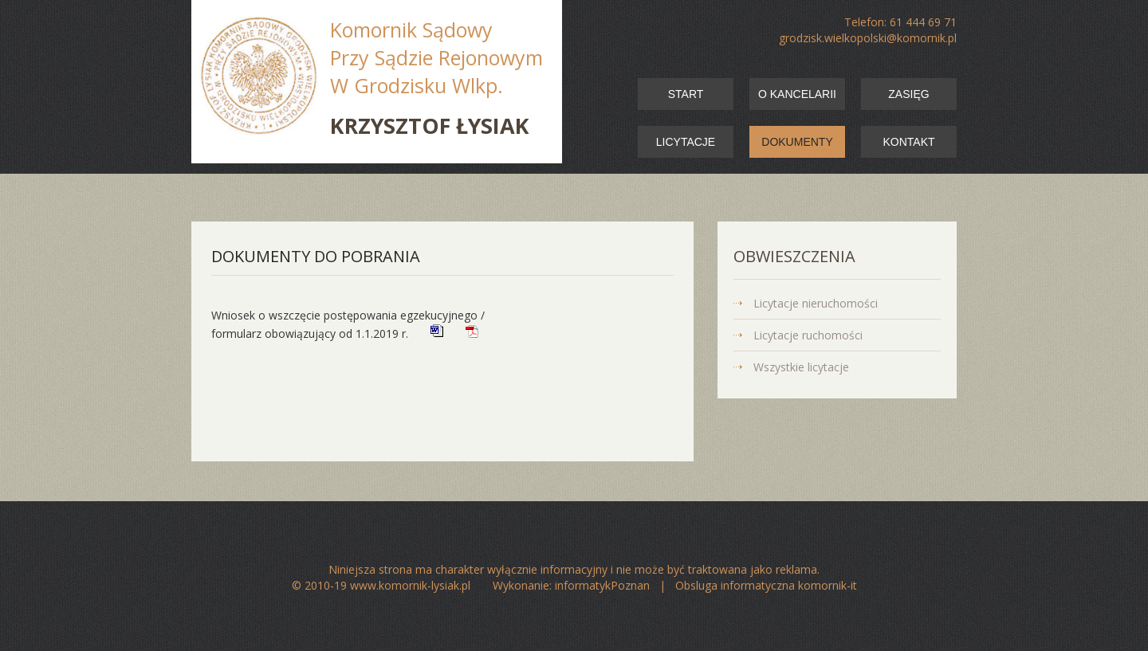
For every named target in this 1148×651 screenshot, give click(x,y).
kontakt (908, 141)
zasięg (908, 94)
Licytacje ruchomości (808, 335)
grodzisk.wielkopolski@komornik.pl (868, 37)
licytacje (685, 141)
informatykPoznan (602, 585)
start (686, 94)
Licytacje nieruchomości (815, 303)
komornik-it (827, 585)
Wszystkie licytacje (801, 367)
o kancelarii (797, 94)
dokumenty (796, 141)
